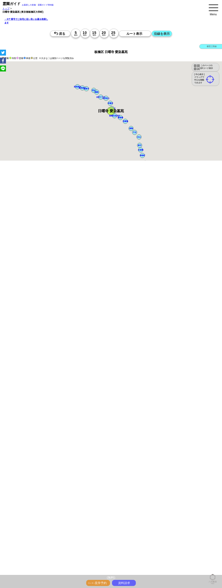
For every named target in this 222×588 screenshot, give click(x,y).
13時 (120, 438)
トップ (6, 8)
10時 (120, 433)
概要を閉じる (54, 230)
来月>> (133, 399)
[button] (111, 111)
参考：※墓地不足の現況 (109, 334)
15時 (120, 442)
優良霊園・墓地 (18, 520)
